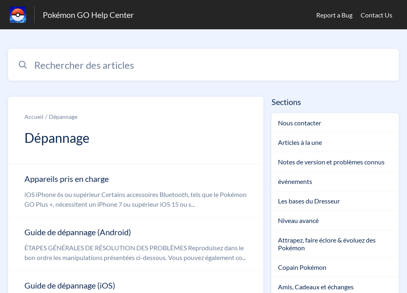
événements (295, 181)
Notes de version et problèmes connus (331, 162)
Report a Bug (334, 15)
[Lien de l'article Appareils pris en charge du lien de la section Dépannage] (135, 191)
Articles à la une (300, 142)
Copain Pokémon (302, 267)
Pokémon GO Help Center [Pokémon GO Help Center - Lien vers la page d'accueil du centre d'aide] (88, 15)
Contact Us (376, 15)
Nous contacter (299, 123)
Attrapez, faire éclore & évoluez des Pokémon (327, 243)
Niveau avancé (298, 220)
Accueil (34, 116)
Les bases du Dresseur (309, 201)
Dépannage (63, 116)
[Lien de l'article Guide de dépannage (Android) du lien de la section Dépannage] (135, 244)
